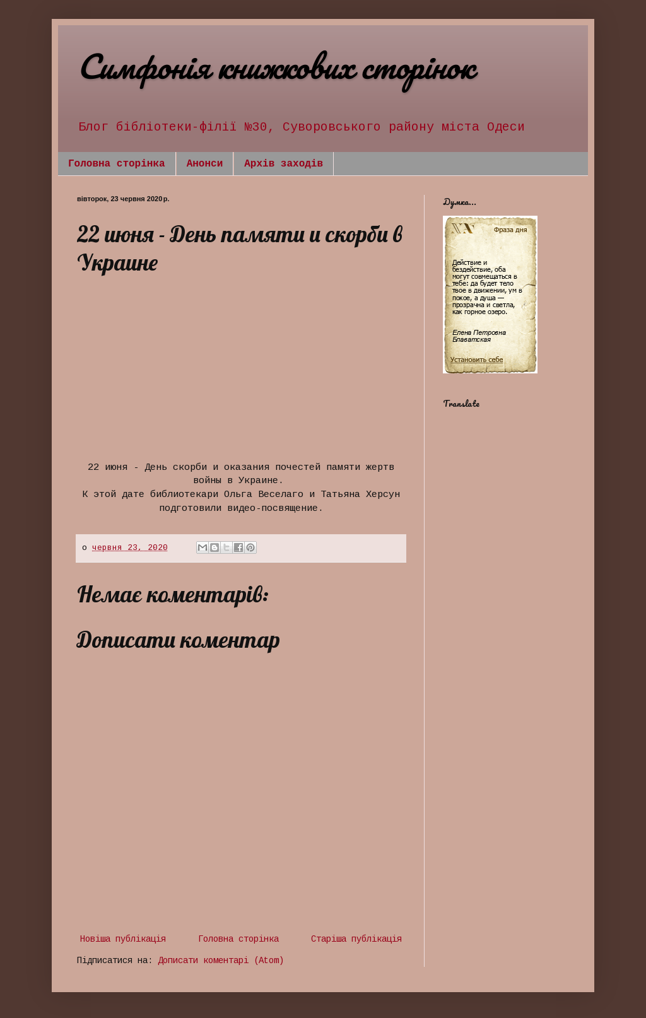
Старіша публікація (356, 939)
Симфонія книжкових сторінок (275, 66)
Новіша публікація (123, 939)
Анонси (205, 164)
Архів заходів (283, 164)
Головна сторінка (116, 164)
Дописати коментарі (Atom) (221, 961)
